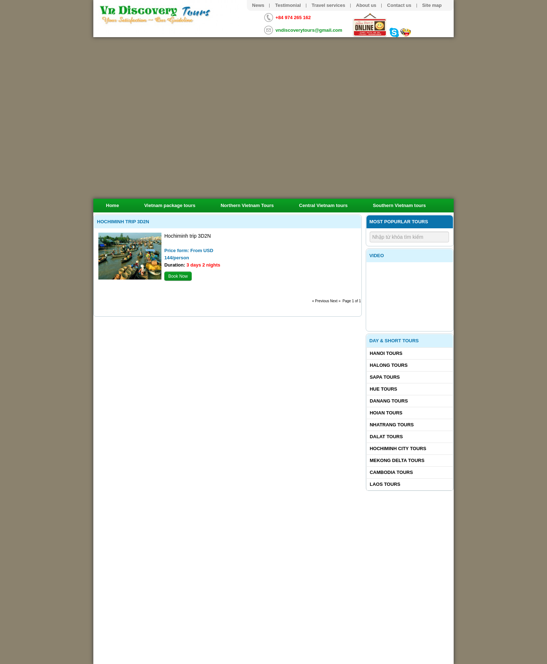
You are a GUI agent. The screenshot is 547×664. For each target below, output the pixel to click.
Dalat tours (386, 436)
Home (112, 205)
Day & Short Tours (394, 340)
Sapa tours (385, 377)
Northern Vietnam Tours (247, 205)
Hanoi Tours (386, 353)
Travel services (328, 5)
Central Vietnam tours (323, 205)
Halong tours (389, 365)
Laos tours (385, 484)
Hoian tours (386, 412)
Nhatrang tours (392, 424)
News (258, 5)
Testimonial (288, 5)
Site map (432, 5)
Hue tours (383, 389)
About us (366, 5)
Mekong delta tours (397, 460)
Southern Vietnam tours (399, 205)
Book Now (178, 276)
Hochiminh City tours (398, 448)
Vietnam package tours (169, 205)
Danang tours (389, 401)
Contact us (399, 5)
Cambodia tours (391, 472)
